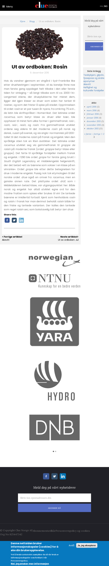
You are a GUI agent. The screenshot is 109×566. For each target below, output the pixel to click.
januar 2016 (92, 117)
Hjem (22, 21)
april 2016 (91, 106)
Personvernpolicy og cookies (73, 530)
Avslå (71, 545)
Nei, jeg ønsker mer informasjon (30, 563)
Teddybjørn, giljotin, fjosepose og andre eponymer (93, 78)
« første (88, 134)
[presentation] (39, 518)
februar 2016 (93, 114)
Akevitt (87, 84)
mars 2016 (92, 110)
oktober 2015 (93, 128)
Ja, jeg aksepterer (87, 545)
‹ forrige (96, 134)
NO (105, 6)
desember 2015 (94, 121)
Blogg (32, 21)
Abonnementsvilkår (44, 530)
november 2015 (94, 125)
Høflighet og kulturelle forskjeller (93, 89)
